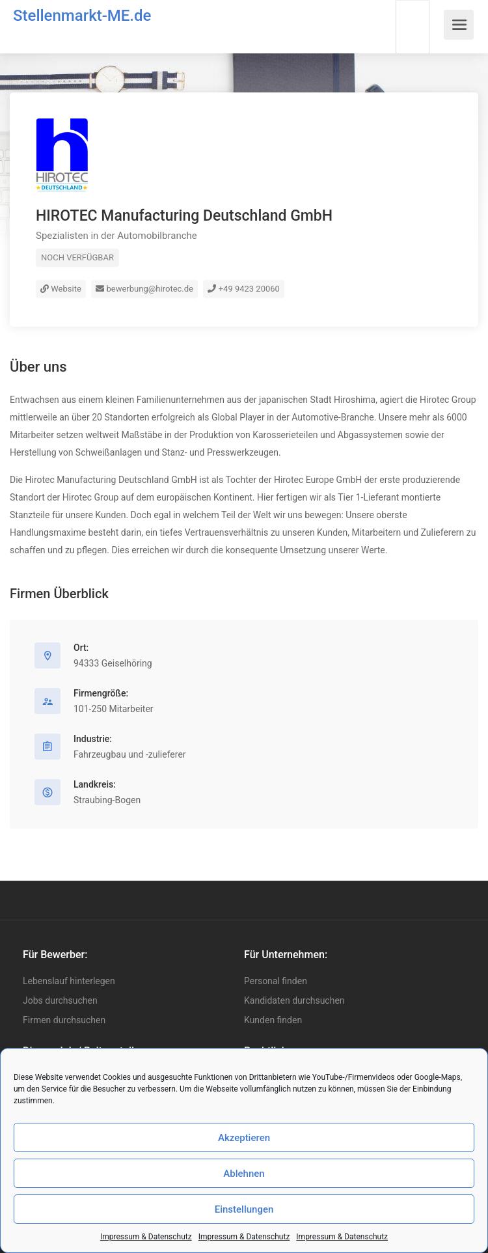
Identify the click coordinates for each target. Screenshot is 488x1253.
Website (60, 289)
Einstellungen (244, 1209)
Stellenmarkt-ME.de (82, 16)
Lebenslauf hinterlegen (69, 981)
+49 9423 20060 (243, 289)
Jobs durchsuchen (60, 1000)
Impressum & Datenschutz (146, 1236)
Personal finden (275, 981)
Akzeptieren (244, 1138)
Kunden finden (273, 1020)
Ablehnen (243, 1173)
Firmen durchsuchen (64, 1020)
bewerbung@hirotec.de (144, 289)
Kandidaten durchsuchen (294, 1000)
